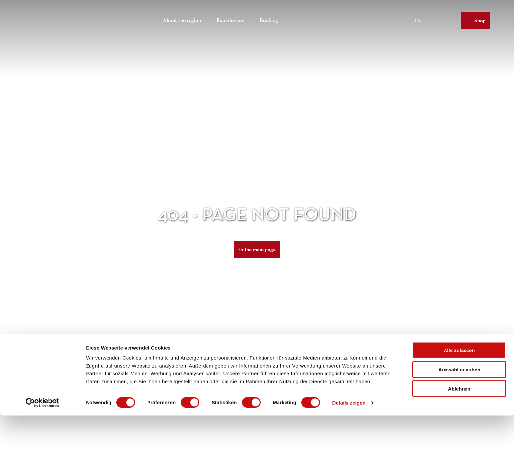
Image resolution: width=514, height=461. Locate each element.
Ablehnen (459, 434)
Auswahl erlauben (459, 415)
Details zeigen (348, 448)
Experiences (230, 18)
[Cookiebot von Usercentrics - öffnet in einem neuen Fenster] (42, 448)
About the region (182, 18)
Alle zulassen (459, 395)
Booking (269, 18)
